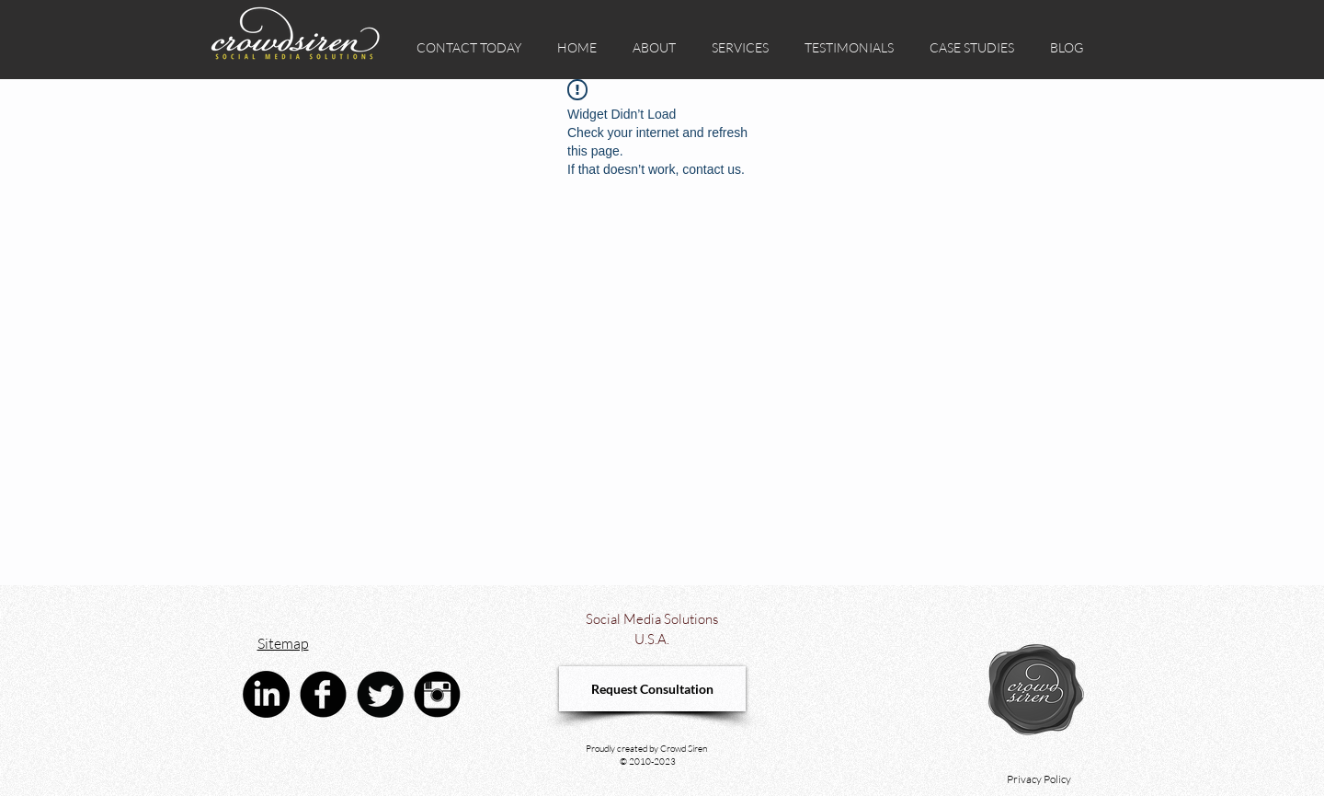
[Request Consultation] (652, 688)
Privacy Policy (1039, 779)
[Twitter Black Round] (380, 694)
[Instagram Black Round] (437, 694)
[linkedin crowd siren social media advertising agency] (266, 694)
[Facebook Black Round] (323, 694)
